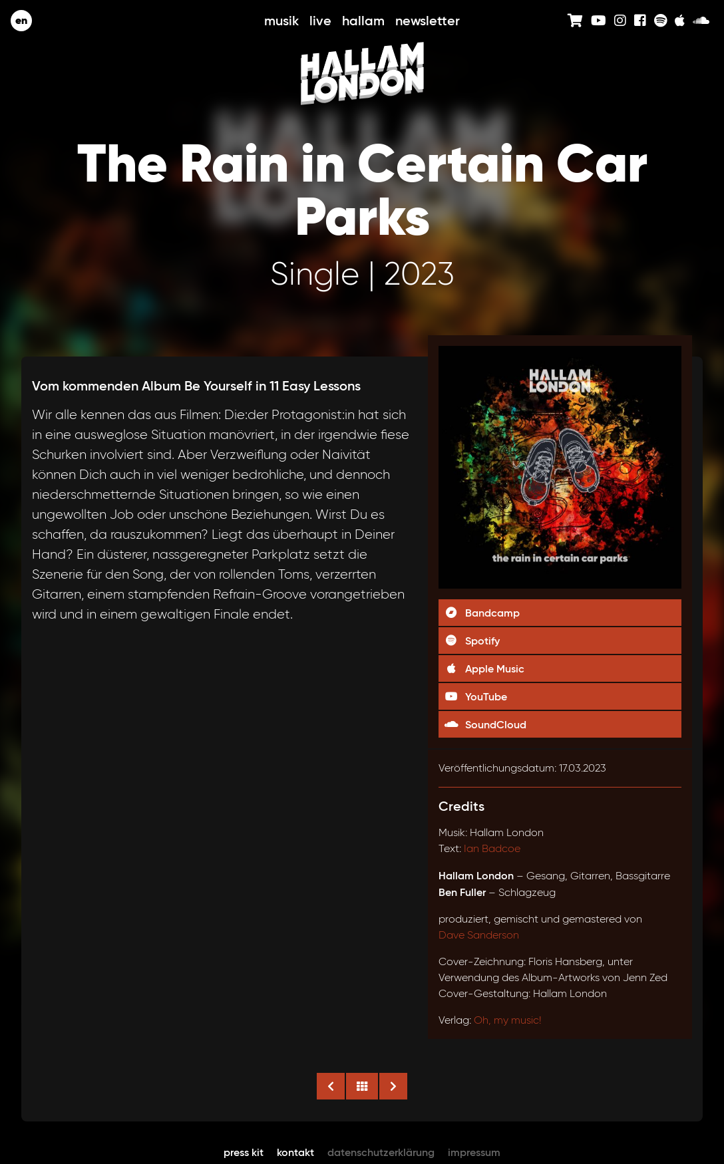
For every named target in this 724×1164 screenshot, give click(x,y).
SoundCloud (485, 724)
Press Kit (244, 1152)
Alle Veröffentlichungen (362, 1086)
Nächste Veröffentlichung (393, 1086)
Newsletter (427, 21)
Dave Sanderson (479, 935)
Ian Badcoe (492, 848)
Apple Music (484, 668)
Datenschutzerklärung (381, 1152)
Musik (281, 21)
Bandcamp (482, 612)
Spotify (472, 640)
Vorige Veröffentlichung (330, 1086)
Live (320, 21)
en (21, 20)
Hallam (363, 21)
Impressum (474, 1152)
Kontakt (295, 1152)
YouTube (475, 696)
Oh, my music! (508, 1020)
